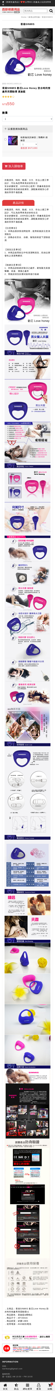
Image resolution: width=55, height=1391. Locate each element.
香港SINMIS (47, 17)
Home (23, 17)
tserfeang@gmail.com (12, 1369)
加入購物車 (14, 166)
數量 (5, 112)
